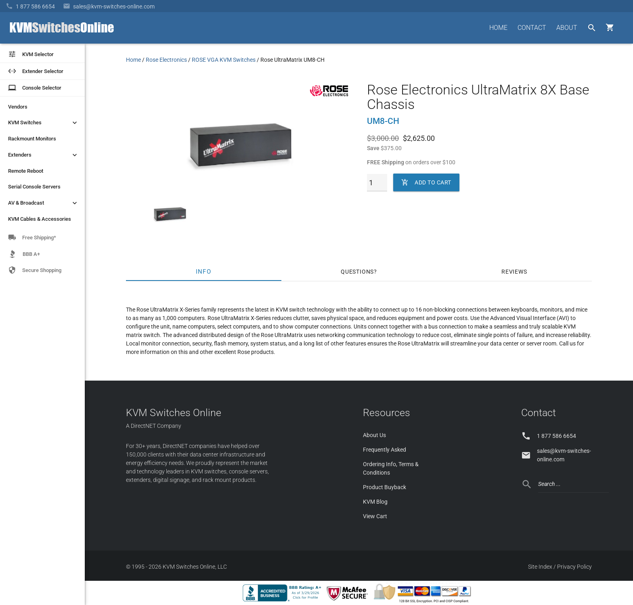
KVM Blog (375, 501)
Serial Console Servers (34, 187)
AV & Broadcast (43, 203)
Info (204, 271)
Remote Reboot (25, 171)
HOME (498, 27)
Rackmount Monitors (32, 139)
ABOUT (566, 27)
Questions (357, 271)
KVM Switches (43, 123)
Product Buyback (384, 487)
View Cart (375, 516)
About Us (374, 435)
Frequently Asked (384, 449)
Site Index (540, 566)
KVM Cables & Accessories (39, 219)
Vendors (17, 107)
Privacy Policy (574, 566)
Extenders (43, 155)
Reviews (514, 271)
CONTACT (532, 27)
